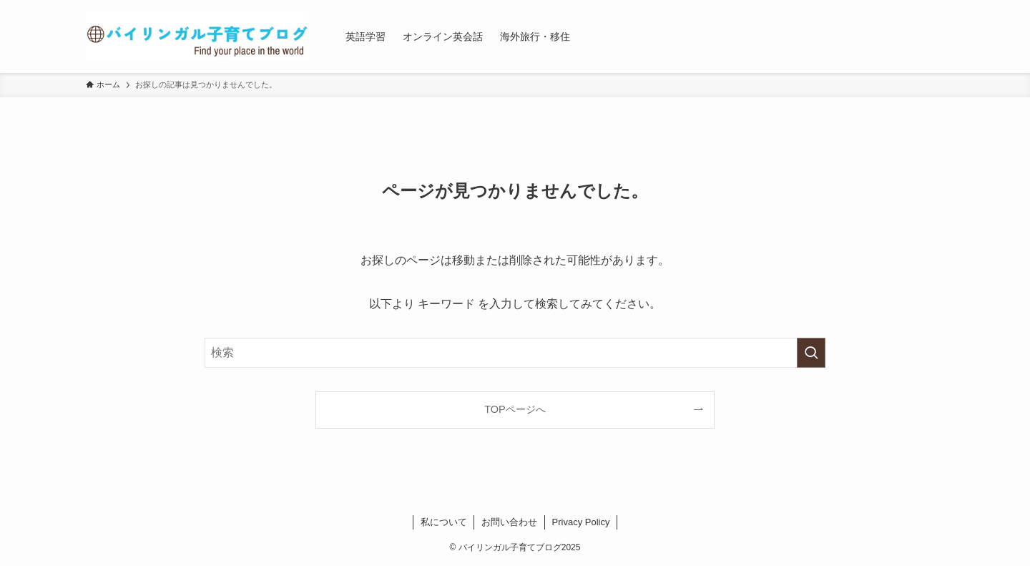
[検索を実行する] (811, 353)
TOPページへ (514, 409)
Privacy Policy (581, 522)
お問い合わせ (509, 522)
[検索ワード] (515, 353)
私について (444, 522)
